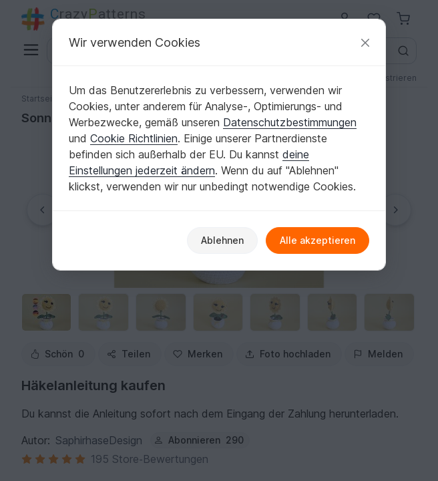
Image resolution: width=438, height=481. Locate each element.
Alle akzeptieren (317, 240)
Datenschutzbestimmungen (290, 122)
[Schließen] (365, 42)
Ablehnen (222, 240)
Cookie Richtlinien (134, 138)
